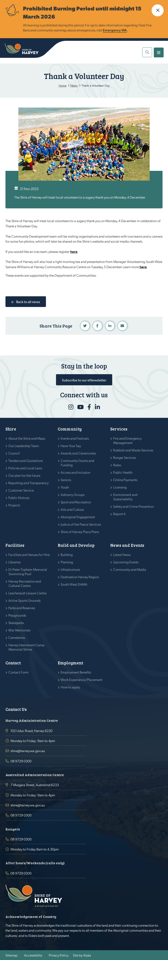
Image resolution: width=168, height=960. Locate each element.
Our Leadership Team (24, 445)
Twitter (85, 326)
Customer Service (21, 490)
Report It (119, 513)
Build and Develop (76, 545)
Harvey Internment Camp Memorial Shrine (26, 647)
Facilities (14, 545)
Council (14, 453)
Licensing (120, 487)
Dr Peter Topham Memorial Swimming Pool (28, 571)
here (73, 251)
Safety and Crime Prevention (133, 506)
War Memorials (19, 630)
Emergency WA (115, 30)
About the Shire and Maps (27, 438)
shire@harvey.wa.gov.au (27, 750)
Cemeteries (17, 637)
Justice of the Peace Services (81, 524)
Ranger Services (124, 457)
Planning (67, 562)
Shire (10, 429)
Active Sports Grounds (24, 600)
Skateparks (16, 622)
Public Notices (19, 497)
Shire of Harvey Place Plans (80, 531)
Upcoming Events (125, 562)
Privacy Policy (58, 955)
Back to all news (28, 301)
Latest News (122, 554)
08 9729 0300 (21, 761)
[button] (158, 10)
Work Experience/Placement (81, 679)
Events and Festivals (75, 438)
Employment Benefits (76, 672)
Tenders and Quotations (26, 460)
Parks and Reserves (22, 607)
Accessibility (33, 955)
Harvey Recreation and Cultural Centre (25, 583)
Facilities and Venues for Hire (29, 554)
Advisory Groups (72, 494)
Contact (13, 662)
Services (118, 429)
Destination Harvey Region (80, 576)
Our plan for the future (24, 475)
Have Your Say (71, 445)
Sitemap (11, 955)
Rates (117, 465)
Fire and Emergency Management (127, 440)
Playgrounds (17, 615)
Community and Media (129, 569)
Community (70, 429)
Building (67, 554)
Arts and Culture (72, 509)
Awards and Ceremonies (78, 453)
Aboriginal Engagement (78, 516)
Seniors (66, 479)
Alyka (87, 955)
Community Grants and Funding (77, 462)
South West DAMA (74, 584)
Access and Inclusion (75, 472)
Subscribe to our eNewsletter (84, 380)
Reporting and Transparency (29, 482)
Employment (70, 662)
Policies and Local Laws (25, 468)
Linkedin (110, 326)
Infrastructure (70, 569)
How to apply (70, 687)
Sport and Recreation (76, 502)
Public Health (122, 472)
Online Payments (125, 479)
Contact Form (18, 672)
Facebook (97, 326)
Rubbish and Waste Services (133, 450)
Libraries (15, 562)
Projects (14, 505)
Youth (65, 487)
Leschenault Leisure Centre (28, 593)
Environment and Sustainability (125, 496)
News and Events (127, 545)
